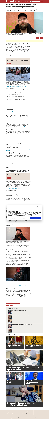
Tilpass (24, 218)
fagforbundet (12, 306)
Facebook (25, 416)
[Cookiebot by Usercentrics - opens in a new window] (37, 206)
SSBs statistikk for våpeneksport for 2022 (15, 122)
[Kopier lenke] (42, 38)
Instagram (20, 417)
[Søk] (39, 1)
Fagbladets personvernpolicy (18, 421)
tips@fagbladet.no (28, 414)
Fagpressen (16, 420)
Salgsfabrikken (24, 415)
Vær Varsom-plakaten (34, 420)
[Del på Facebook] (37, 38)
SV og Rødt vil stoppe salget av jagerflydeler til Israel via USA (17, 112)
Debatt (19, 1)
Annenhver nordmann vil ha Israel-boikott (13, 191)
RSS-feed (37, 417)
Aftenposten (15, 139)
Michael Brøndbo (14, 414)
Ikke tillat (13, 218)
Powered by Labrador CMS (24, 423)
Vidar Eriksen (14, 416)
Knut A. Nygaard (13, 415)
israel (19, 306)
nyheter (7, 306)
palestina (16, 306)
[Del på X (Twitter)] (38, 38)
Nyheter (16, 1)
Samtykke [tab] (13, 208)
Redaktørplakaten (27, 420)
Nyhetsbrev (26, 1)
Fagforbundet (23, 413)
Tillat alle (35, 218)
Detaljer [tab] (24, 208)
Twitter (29, 416)
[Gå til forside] (10, 1)
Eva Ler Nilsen (14, 413)
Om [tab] (35, 208)
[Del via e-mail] (40, 38)
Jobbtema (22, 1)
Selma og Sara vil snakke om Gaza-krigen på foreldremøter (16, 87)
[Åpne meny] (42, 1)
